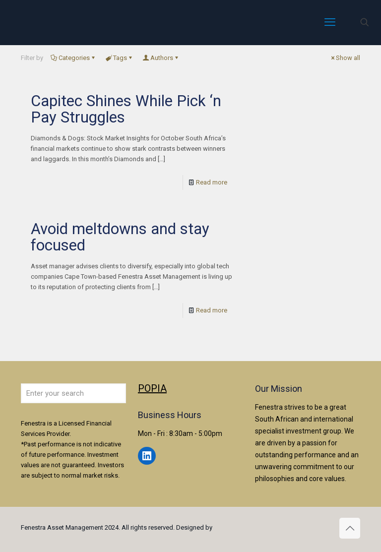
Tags (119, 57)
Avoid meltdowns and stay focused (120, 237)
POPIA (152, 388)
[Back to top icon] (349, 528)
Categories (73, 57)
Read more (211, 182)
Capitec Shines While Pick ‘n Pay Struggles (126, 109)
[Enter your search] (73, 393)
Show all (344, 57)
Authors (161, 57)
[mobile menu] (329, 22)
